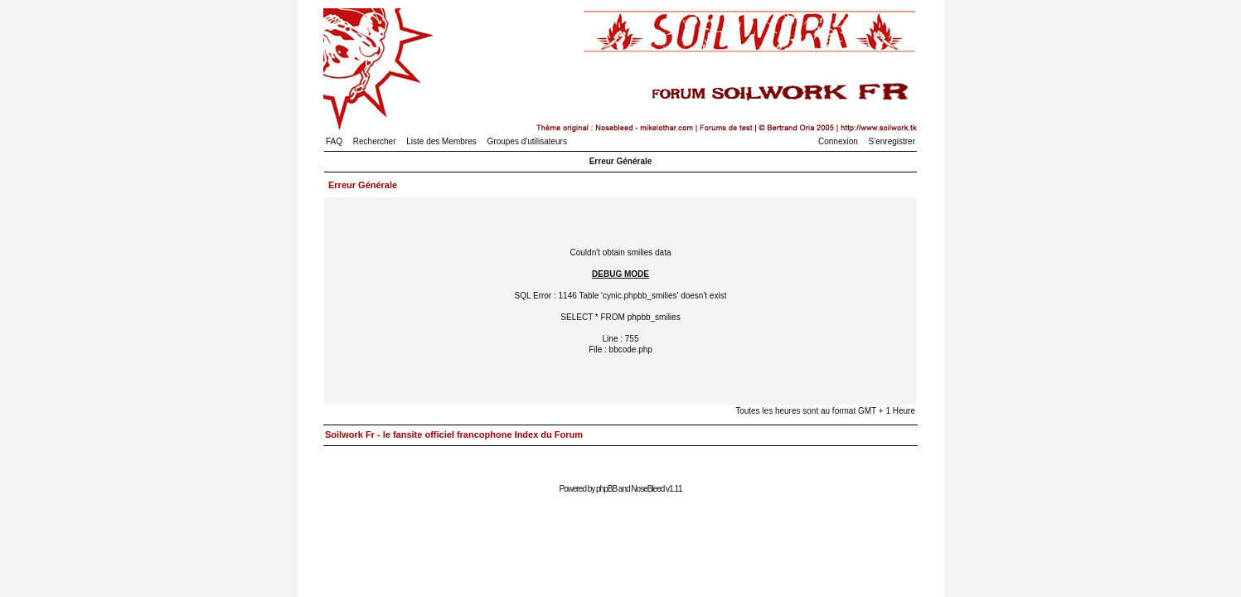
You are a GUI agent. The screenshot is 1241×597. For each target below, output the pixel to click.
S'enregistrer (892, 141)
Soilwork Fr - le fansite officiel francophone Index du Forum (454, 434)
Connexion (838, 141)
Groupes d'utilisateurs (527, 141)
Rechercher (374, 141)
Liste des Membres (441, 141)
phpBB (606, 488)
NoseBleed (647, 488)
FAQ (334, 141)
